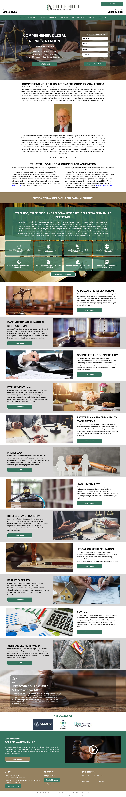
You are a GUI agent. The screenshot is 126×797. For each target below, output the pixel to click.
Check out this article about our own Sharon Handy (63, 197)
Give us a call (16, 185)
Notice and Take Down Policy (72, 792)
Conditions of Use (60, 792)
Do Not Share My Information (48, 792)
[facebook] (45, 784)
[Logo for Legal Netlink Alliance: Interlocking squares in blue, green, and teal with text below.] (63, 724)
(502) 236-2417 (115, 11)
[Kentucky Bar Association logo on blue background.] (43, 724)
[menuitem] (22, 17)
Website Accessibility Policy (86, 792)
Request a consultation (104, 185)
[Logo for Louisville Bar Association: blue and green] (83, 724)
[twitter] (48, 784)
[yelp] (54, 784)
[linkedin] (51, 784)
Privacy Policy (37, 792)
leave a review (25, 702)
